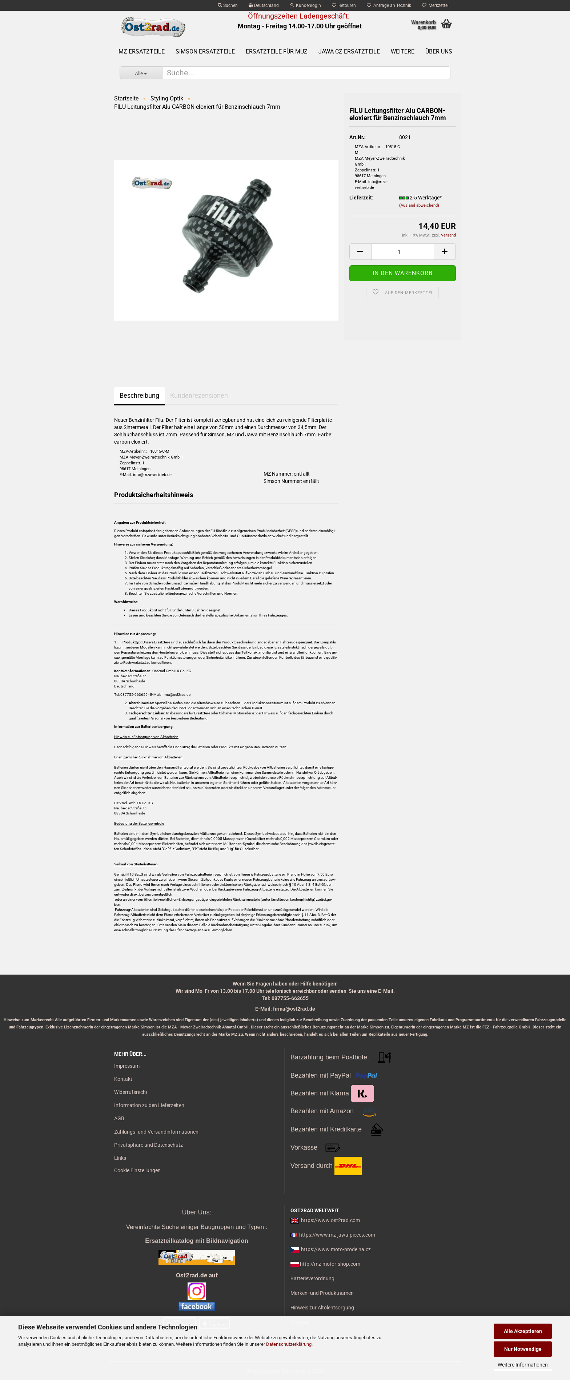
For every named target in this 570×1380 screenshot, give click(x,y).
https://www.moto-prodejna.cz (336, 1249)
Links (120, 1158)
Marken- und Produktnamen (322, 1293)
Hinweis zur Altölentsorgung (322, 1307)
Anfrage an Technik (389, 5)
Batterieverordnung (312, 1278)
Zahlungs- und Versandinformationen (156, 1132)
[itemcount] (402, 251)
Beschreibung (139, 395)
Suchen (228, 5)
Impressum (127, 1066)
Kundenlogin (305, 5)
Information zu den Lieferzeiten (149, 1105)
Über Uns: (196, 1212)
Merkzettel (435, 5)
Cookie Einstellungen (137, 1170)
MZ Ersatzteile (142, 51)
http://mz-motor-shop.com (330, 1264)
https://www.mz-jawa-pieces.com (337, 1235)
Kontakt (123, 1079)
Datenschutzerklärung (289, 1344)
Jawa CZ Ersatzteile (349, 51)
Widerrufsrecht (131, 1092)
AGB (119, 1118)
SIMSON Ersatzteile (205, 51)
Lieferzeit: (361, 198)
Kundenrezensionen (199, 395)
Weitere (402, 51)
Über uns (438, 51)
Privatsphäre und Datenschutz (148, 1145)
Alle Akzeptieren (523, 1331)
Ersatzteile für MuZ (277, 51)
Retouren (344, 5)
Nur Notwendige (523, 1349)
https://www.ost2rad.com (330, 1220)
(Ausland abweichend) (419, 205)
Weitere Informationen (523, 1365)
